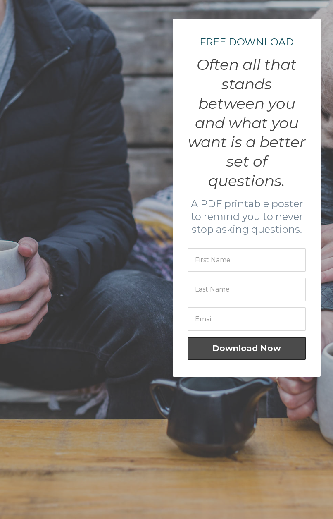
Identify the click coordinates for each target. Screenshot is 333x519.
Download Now (246, 348)
